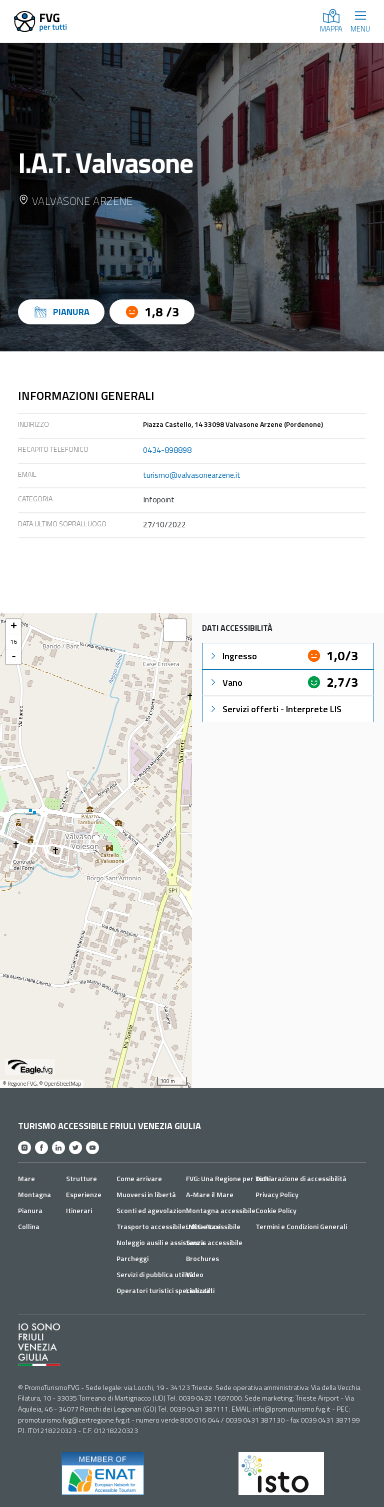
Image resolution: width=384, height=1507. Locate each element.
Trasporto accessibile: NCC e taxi (168, 1226)
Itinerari (79, 1210)
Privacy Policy (277, 1194)
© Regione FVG (19, 1084)
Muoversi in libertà (146, 1194)
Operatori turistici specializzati (165, 1290)
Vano (225, 682)
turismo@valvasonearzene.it (191, 475)
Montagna (34, 1194)
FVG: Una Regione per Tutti (228, 1178)
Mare (26, 1178)
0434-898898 (167, 450)
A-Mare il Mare (210, 1194)
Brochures (202, 1258)
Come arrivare (139, 1178)
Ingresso (232, 656)
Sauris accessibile (214, 1242)
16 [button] (13, 641)
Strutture (81, 1178)
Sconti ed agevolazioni (152, 1210)
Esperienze (84, 1194)
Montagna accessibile (221, 1210)
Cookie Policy (276, 1210)
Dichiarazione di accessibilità (301, 1178)
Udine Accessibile (213, 1226)
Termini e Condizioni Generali (301, 1226)
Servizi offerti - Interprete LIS (275, 709)
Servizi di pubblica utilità (155, 1274)
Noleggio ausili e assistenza (160, 1242)
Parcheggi (132, 1258)
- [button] (13, 656)
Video (195, 1274)
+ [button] (13, 626)
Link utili (199, 1290)
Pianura (30, 1210)
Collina (29, 1226)
